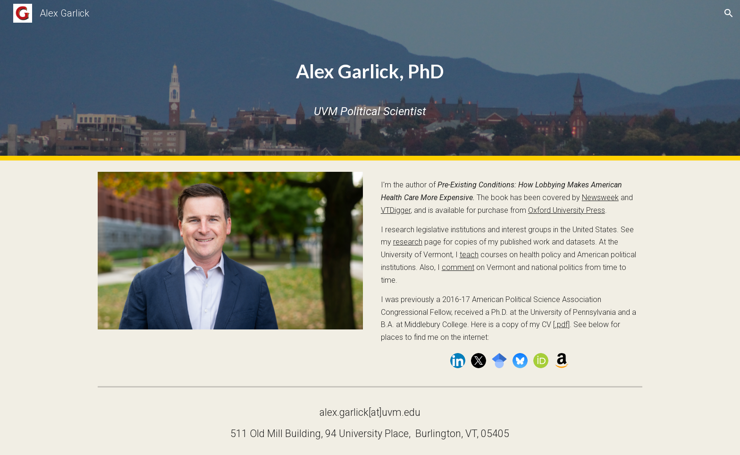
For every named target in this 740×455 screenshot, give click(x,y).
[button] (728, 13)
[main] (370, 65)
